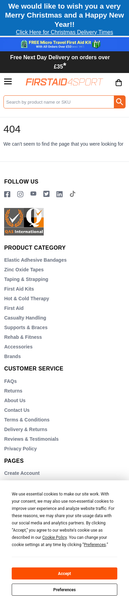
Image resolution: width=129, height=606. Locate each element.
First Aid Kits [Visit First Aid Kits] (19, 289)
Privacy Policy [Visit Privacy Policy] (20, 448)
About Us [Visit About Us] (14, 400)
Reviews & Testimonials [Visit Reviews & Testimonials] (31, 439)
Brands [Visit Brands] (12, 356)
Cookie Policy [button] (54, 537)
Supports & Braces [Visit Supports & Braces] (25, 327)
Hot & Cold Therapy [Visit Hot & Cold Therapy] (26, 298)
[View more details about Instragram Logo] (20, 194)
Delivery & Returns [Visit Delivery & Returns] (25, 429)
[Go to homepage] (64, 82)
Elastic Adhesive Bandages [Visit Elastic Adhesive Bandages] (35, 260)
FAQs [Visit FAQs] (10, 381)
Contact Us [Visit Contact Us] (17, 410)
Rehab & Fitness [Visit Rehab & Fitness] (23, 337)
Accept (64, 573)
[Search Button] (119, 102)
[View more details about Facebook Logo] (7, 194)
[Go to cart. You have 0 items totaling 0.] (119, 87)
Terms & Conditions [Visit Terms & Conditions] (27, 419)
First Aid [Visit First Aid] (13, 308)
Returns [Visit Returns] (13, 391)
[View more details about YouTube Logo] (33, 194)
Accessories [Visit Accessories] (18, 346)
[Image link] (46, 194)
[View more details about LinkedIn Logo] (59, 194)
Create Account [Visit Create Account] (22, 473)
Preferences (64, 589)
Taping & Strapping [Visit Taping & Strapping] (26, 279)
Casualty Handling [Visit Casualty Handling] (25, 318)
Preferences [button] (95, 544)
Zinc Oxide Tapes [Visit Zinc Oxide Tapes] (24, 269)
